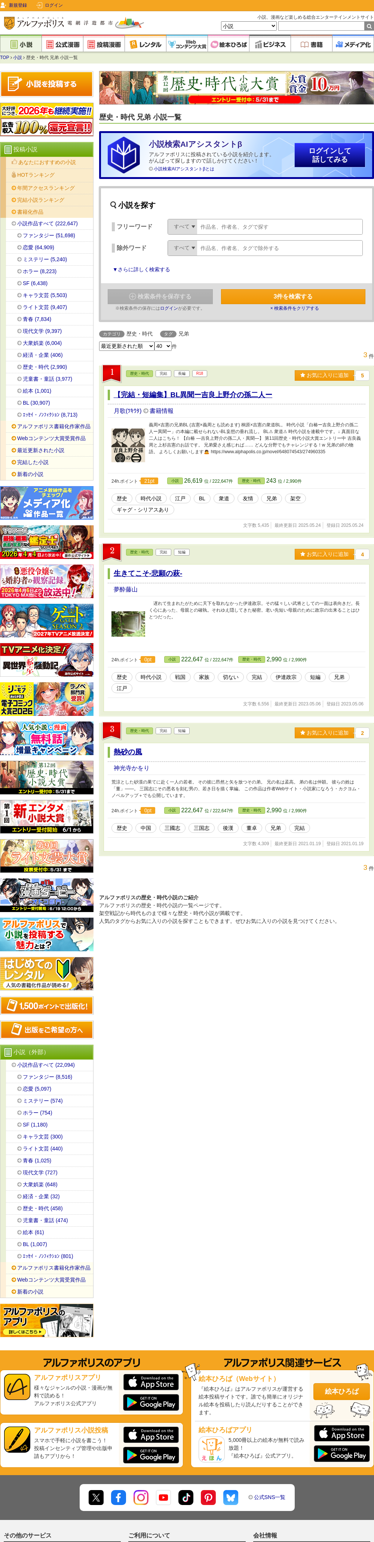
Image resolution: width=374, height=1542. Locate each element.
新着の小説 (30, 474)
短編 (315, 677)
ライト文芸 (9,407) (45, 307)
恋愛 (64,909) (38, 247)
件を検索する (293, 296)
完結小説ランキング (40, 200)
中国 (146, 828)
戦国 (180, 677)
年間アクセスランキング (46, 188)
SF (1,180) (35, 1125)
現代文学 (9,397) (42, 331)
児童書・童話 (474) (45, 1220)
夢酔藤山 (126, 589)
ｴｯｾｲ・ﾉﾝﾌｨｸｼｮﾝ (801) (48, 1256)
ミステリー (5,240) (45, 259)
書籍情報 (162, 411)
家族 (204, 677)
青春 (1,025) (37, 1161)
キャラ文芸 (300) (43, 1137)
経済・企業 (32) (41, 1196)
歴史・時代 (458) (43, 1208)
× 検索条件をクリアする (294, 308)
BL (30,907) (36, 403)
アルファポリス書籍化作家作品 (54, 426)
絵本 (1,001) (37, 391)
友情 (248, 498)
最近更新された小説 (40, 450)
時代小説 (151, 498)
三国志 (201, 828)
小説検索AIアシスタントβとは (184, 168)
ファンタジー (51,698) (49, 235)
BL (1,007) (35, 1244)
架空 (295, 498)
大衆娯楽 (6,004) (42, 343)
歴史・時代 (139, 373)
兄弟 (271, 498)
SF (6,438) (35, 283)
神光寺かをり (132, 768)
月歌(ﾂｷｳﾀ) (128, 411)
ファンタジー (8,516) (47, 1077)
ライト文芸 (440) (43, 1149)
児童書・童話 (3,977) (47, 379)
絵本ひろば (342, 1391)
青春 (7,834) (37, 319)
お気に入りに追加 (324, 375)
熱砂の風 (128, 752)
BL (202, 498)
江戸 (180, 498)
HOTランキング (36, 175)
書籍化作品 (30, 212)
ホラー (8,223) (39, 271)
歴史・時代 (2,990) (45, 367)
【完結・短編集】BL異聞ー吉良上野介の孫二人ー (193, 395)
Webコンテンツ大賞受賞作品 (51, 438)
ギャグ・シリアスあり (143, 510)
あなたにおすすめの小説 (47, 162)
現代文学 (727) (40, 1172)
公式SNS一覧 (270, 1497)
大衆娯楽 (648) (40, 1184)
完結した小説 (33, 462)
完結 (257, 677)
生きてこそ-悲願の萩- (148, 573)
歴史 (122, 498)
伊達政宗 (286, 677)
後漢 (228, 828)
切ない (231, 677)
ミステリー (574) (43, 1101)
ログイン (54, 5)
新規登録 (18, 5)
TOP (4, 57)
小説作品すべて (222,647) (47, 223)
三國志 (172, 828)
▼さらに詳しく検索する (141, 269)
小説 (17, 57)
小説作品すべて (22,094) (46, 1065)
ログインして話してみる (330, 155)
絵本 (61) (33, 1232)
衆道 (224, 498)
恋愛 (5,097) (37, 1089)
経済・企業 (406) (43, 355)
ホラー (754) (37, 1113)
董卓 (251, 828)
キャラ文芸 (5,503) (45, 295)
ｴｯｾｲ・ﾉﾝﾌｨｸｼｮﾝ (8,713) (50, 415)
